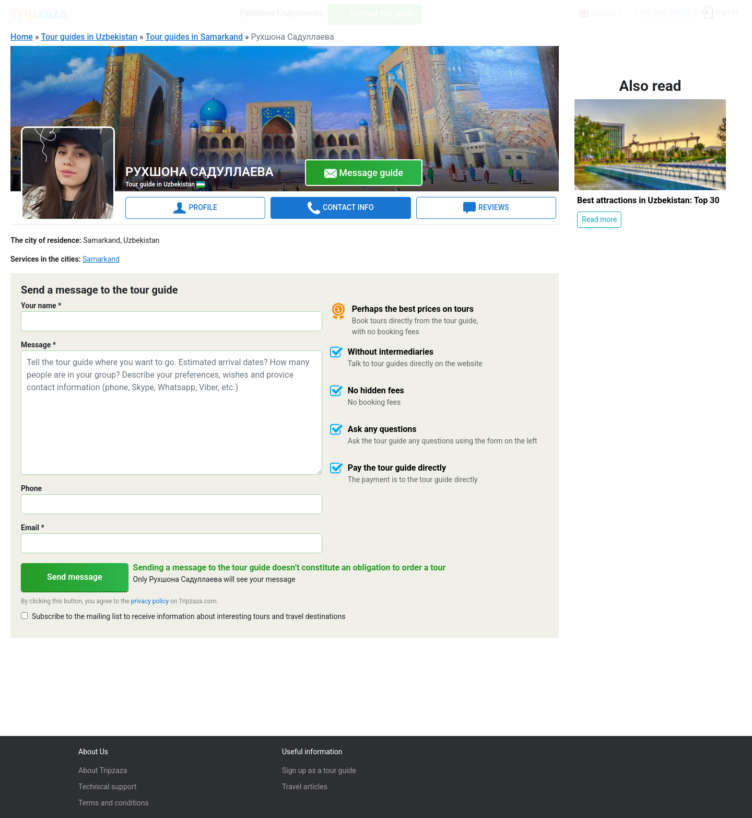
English (597, 13)
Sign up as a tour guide (319, 770)
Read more (599, 219)
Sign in (718, 12)
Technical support (107, 786)
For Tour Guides (665, 12)
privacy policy (150, 600)
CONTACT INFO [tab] (340, 207)
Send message (74, 576)
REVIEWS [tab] (486, 207)
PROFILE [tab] (195, 207)
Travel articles (304, 786)
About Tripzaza (102, 770)
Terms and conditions (113, 803)
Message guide (363, 173)
